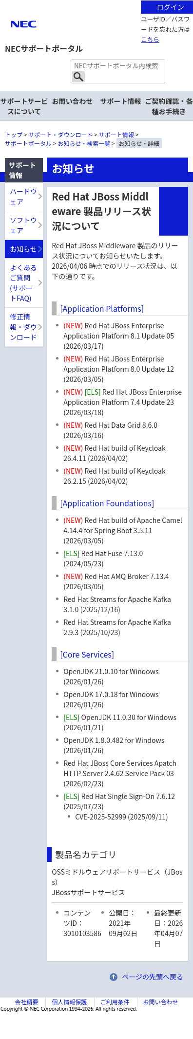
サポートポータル (28, 143)
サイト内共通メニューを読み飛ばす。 (62, 12)
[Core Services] (87, 654)
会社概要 (26, 1002)
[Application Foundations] (107, 503)
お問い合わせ (72, 101)
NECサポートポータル (44, 48)
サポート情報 (116, 134)
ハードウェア (23, 196)
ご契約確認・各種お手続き (169, 106)
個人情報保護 (69, 1002)
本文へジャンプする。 (96, 0)
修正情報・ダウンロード (23, 327)
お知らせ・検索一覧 (84, 143)
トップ (13, 134)
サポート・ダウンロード (60, 134)
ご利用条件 (115, 1002)
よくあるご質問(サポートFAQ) (23, 282)
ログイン (170, 7)
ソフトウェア (23, 225)
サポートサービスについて (24, 106)
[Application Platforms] (102, 308)
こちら (150, 39)
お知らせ (23, 249)
